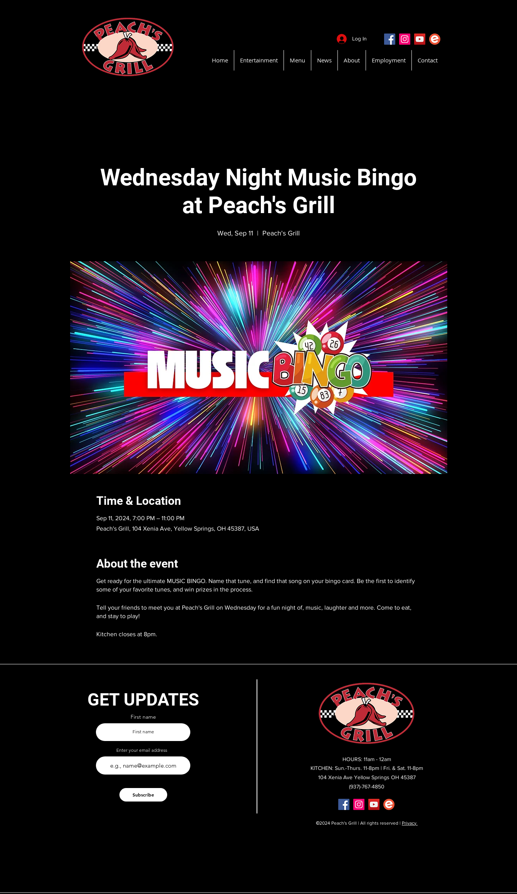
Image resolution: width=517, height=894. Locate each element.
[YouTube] (419, 39)
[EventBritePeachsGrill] (434, 39)
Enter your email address (141, 750)
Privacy (410, 823)
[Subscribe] (143, 795)
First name (143, 716)
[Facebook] (389, 39)
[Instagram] (404, 39)
